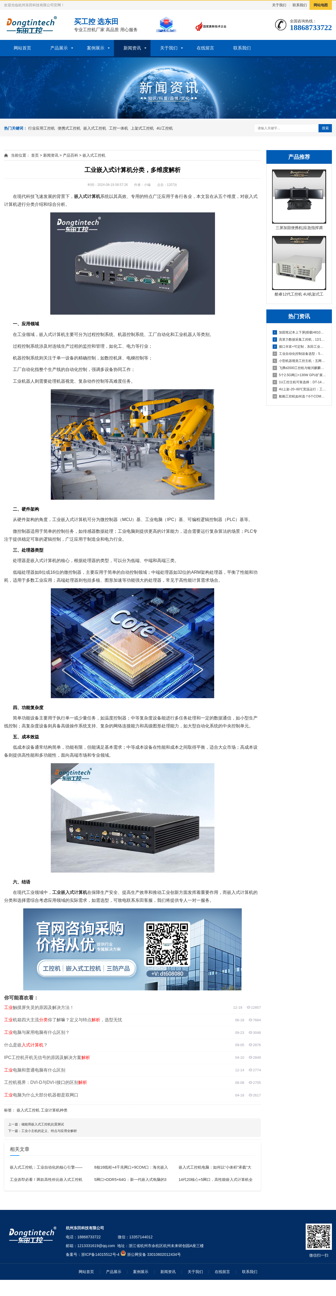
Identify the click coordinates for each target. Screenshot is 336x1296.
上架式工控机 (142, 128)
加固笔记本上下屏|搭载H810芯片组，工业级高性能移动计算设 (299, 332)
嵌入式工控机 (94, 128)
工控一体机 (118, 128)
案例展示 (95, 48)
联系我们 (300, 5)
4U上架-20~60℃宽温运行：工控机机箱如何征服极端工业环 (299, 389)
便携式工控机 (69, 128)
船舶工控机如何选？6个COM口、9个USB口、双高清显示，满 (299, 396)
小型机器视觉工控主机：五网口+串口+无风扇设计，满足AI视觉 (299, 361)
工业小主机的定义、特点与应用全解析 (49, 1131)
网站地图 (321, 5)
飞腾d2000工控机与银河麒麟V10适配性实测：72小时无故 (299, 368)
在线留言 (205, 48)
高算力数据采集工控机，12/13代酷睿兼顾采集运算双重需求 (299, 339)
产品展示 (59, 48)
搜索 (325, 128)
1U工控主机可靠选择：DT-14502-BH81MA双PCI (299, 382)
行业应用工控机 (41, 128)
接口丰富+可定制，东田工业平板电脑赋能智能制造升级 (299, 346)
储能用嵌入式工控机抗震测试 (42, 1124)
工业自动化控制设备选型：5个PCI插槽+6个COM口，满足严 (299, 354)
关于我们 (279, 5)
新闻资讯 (132, 48)
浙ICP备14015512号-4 (100, 1254)
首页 (35, 155)
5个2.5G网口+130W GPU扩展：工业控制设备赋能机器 (299, 375)
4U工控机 (165, 128)
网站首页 (22, 48)
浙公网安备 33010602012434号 (154, 1254)
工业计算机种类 (54, 1110)
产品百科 (70, 155)
